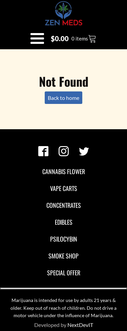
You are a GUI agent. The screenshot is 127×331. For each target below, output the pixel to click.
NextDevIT (80, 325)
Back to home (63, 97)
